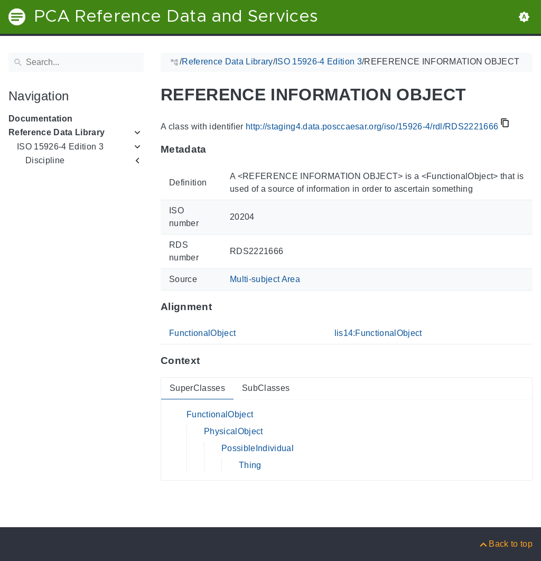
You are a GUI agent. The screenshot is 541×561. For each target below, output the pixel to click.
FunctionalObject (202, 333)
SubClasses (266, 388)
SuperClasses (197, 388)
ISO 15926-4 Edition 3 (60, 146)
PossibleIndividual (257, 448)
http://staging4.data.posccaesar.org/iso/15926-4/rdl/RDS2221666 (372, 126)
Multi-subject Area (265, 279)
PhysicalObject (233, 431)
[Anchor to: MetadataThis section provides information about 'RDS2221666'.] (217, 149)
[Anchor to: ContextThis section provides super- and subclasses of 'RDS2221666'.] (210, 360)
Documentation (40, 118)
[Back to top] (505, 543)
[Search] (76, 62)
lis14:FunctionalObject (378, 333)
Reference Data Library (56, 132)
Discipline (44, 160)
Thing (250, 465)
